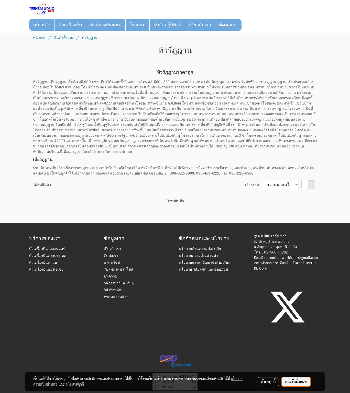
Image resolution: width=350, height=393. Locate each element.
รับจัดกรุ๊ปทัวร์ (167, 24)
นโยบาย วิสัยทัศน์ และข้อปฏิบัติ (203, 270)
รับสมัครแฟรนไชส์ (118, 270)
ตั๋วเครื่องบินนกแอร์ (44, 263)
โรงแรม (137, 24)
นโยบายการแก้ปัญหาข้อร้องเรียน (205, 263)
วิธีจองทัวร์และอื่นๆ (119, 283)
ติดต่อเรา (228, 24)
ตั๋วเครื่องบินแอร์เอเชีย (46, 270)
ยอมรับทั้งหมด (296, 381)
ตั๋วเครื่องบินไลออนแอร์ (47, 249)
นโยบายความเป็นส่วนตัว (198, 256)
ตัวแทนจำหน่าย (116, 297)
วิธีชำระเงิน (113, 290)
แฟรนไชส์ (112, 263)
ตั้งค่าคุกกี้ (268, 381)
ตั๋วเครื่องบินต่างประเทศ (47, 256)
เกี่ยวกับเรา (200, 24)
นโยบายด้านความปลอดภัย (200, 249)
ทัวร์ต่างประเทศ (106, 24)
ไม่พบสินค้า (42, 184)
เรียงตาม (253, 184)
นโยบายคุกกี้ (75, 384)
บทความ (110, 277)
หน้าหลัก (41, 24)
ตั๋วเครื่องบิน (70, 24)
